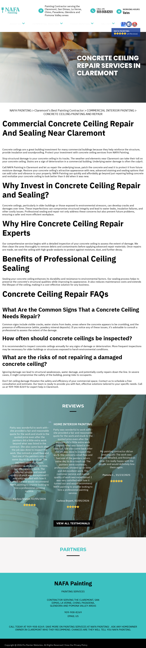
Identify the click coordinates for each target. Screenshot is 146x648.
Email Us (73, 616)
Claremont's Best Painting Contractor (59, 110)
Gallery (106, 23)
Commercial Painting (45, 23)
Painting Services (73, 591)
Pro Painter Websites (32, 645)
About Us (15, 23)
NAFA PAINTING (20, 110)
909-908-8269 (105, 12)
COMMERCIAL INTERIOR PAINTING (110, 110)
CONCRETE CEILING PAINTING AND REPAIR (73, 114)
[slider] (120, 33)
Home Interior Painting (73, 438)
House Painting (80, 23)
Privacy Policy (80, 645)
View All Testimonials (73, 537)
